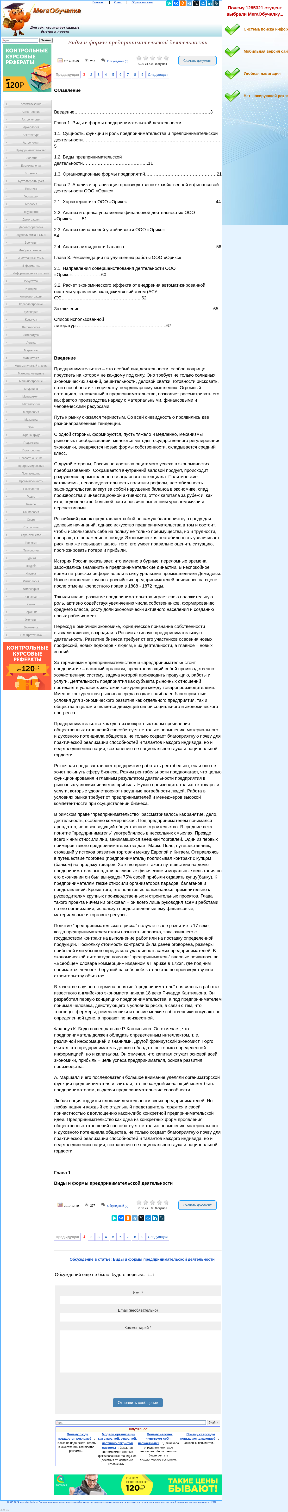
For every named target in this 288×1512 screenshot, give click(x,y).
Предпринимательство (31, 150)
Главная (98, 2)
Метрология (31, 412)
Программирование (31, 466)
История (31, 289)
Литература (31, 335)
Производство (31, 473)
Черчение (31, 612)
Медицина (31, 389)
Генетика (31, 188)
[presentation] (96, 1387)
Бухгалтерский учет (31, 181)
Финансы (31, 596)
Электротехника (31, 635)
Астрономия (31, 142)
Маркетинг (31, 350)
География (31, 196)
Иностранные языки (31, 258)
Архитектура (31, 135)
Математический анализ (31, 365)
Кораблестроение (31, 304)
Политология (31, 450)
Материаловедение (31, 373)
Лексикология (31, 327)
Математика (31, 358)
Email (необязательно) (138, 1310)
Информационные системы (31, 273)
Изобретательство (31, 250)
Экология (31, 619)
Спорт (31, 519)
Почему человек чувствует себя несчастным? (155, 1438)
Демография (31, 219)
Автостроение (31, 112)
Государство (31, 212)
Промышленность (31, 481)
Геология (31, 204)
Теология (31, 542)
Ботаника (31, 173)
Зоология (31, 242)
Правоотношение (31, 458)
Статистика (30, 527)
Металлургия (31, 404)
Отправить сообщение (138, 1403)
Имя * (138, 1293)
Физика (31, 573)
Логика (31, 342)
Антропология (31, 119)
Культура (31, 319)
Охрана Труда (31, 435)
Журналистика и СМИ (30, 235)
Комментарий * (138, 1328)
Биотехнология (31, 165)
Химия (31, 604)
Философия (31, 589)
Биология (31, 158)
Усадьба (31, 566)
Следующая (158, 74)
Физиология (31, 581)
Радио (31, 496)
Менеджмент (31, 396)
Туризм (31, 558)
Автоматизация (31, 104)
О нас (118, 2)
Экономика (31, 627)
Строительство (31, 535)
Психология (31, 489)
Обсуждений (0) (117, 61)
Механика (31, 419)
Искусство (31, 281)
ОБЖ (31, 427)
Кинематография (31, 296)
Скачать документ (197, 61)
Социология (31, 512)
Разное (31, 504)
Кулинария (31, 312)
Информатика (31, 265)
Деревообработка (31, 227)
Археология (31, 127)
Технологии (31, 550)
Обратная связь (142, 2)
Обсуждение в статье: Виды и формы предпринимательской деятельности (142, 1259)
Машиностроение (31, 381)
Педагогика (31, 442)
